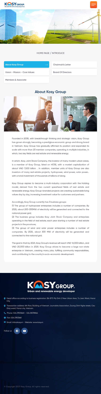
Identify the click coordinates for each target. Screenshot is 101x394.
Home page (43, 53)
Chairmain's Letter (74, 65)
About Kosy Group (26, 65)
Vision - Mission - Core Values (26, 72)
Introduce (58, 53)
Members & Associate (26, 80)
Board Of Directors (74, 72)
